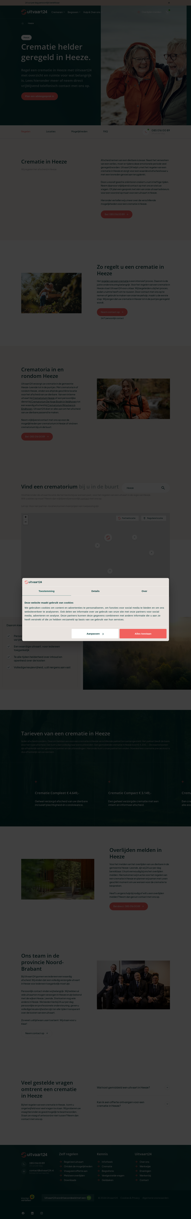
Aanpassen (95, 633)
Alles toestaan (143, 633)
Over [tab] (144, 591)
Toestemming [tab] (47, 591)
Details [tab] (96, 591)
